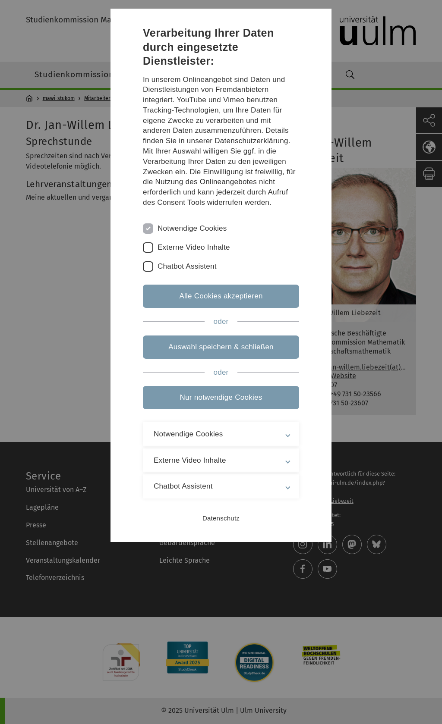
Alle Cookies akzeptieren (220, 296)
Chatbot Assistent (187, 266)
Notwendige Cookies (192, 228)
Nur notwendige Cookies (221, 397)
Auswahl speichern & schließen (221, 347)
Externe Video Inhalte (194, 247)
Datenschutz (221, 518)
